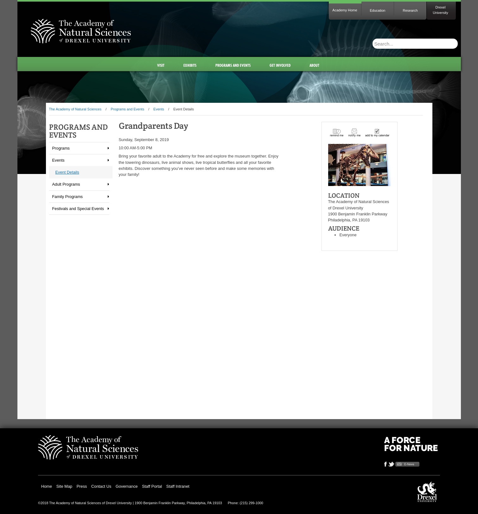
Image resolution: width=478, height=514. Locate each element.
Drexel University (440, 10)
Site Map (64, 486)
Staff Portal (152, 486)
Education (378, 10)
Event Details (67, 172)
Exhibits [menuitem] (189, 65)
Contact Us (101, 486)
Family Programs (67, 196)
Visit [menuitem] (160, 65)
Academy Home (344, 10)
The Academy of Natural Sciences (75, 109)
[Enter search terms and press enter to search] (401, 44)
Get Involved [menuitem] (280, 65)
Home (46, 486)
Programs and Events (127, 109)
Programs (61, 148)
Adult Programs (66, 184)
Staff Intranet (177, 486)
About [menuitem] (314, 65)
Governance (127, 486)
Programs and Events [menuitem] (233, 65)
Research (410, 10)
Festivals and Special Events (78, 208)
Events (158, 109)
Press (82, 486)
